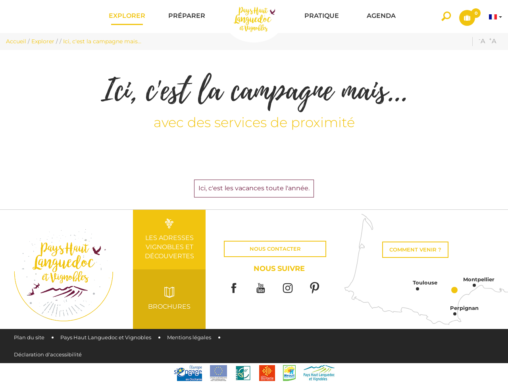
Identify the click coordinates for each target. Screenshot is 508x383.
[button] (127, 16)
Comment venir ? (415, 250)
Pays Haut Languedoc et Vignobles (105, 337)
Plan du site (29, 337)
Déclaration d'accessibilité (48, 355)
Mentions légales (189, 337)
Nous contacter (275, 249)
